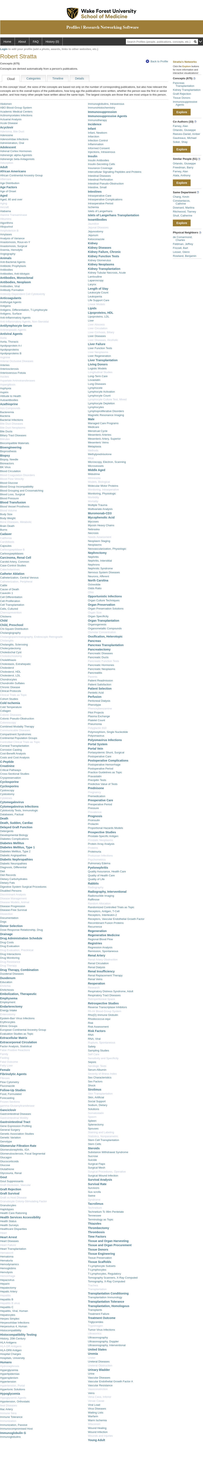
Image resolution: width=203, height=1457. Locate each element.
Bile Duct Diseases (11, 423)
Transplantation (97, 1289)
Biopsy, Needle (9, 459)
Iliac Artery (6, 1409)
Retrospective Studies (103, 1003)
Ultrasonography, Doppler (103, 1341)
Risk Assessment (98, 1026)
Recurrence (95, 926)
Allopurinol (6, 226)
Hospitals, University (12, 1358)
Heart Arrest (8, 1237)
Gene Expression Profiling (16, 1126)
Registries (95, 943)
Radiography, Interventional (107, 891)
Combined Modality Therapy (17, 726)
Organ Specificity (98, 616)
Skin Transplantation (100, 1093)
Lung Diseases (97, 383)
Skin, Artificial (96, 1097)
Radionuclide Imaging (101, 895)
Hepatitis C (7, 1307)
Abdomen (6, 103)
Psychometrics (97, 859)
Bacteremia (7, 412)
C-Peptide (7, 761)
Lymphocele (95, 387)
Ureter (92, 1357)
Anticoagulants (10, 298)
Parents (92, 676)
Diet (2, 871)
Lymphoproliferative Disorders (106, 411)
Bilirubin (5, 439)
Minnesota (94, 478)
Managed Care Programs (103, 423)
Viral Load (94, 1404)
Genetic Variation (10, 1137)
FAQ (36, 41)
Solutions (93, 1109)
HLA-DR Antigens (11, 1346)
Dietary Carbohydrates (13, 879)
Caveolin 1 (6, 593)
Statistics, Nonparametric (103, 1136)
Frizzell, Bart (180, 248)
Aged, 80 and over (11, 199)
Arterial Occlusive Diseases (16, 361)
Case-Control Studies (13, 565)
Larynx (92, 284)
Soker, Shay (180, 141)
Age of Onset (8, 191)
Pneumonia (95, 724)
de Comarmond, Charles (182, 239)
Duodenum (8, 978)
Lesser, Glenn (181, 252)
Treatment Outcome (101, 1318)
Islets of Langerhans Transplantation (113, 215)
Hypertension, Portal (12, 1385)
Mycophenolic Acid (101, 517)
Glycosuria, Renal (11, 1173)
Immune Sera (8, 1413)
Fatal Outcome (9, 1061)
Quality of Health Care (101, 875)
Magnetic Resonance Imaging (106, 415)
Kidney (93, 243)
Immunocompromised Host (16, 1428)
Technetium (95, 1207)
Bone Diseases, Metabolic (16, 522)
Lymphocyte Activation (101, 391)
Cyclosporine (9, 782)
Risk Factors (97, 1031)
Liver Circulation (97, 328)
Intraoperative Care (99, 195)
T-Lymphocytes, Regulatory (104, 1273)
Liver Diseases (97, 336)
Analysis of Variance (12, 238)
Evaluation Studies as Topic (17, 1033)
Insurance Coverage (100, 168)
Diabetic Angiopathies (13, 855)
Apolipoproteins (9, 349)
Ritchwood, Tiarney (184, 211)
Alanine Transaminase (13, 214)
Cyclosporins (9, 786)
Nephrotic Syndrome (100, 568)
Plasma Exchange (99, 716)
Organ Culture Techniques (104, 600)
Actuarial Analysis (11, 119)
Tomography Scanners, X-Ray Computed (113, 1277)
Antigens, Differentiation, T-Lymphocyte (24, 309)
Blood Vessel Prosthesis (14, 506)
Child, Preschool (11, 625)
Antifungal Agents (10, 302)
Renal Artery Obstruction (103, 959)
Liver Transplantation (103, 360)
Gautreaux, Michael (185, 138)
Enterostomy (8, 1014)
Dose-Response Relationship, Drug (21, 929)
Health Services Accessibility (20, 1217)
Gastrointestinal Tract (15, 1122)
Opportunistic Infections (105, 596)
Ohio (91, 592)
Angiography (8, 253)
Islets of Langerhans (100, 211)
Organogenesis (97, 624)
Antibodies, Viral (10, 286)
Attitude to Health (10, 396)
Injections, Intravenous (101, 152)
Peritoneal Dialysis (99, 700)
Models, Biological (99, 481)
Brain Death (7, 525)
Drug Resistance (10, 961)
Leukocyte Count (98, 292)
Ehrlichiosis (7, 989)
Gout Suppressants (11, 1181)
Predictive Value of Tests (103, 784)
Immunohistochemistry (101, 107)
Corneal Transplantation (14, 745)
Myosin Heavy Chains (101, 525)
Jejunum (93, 235)
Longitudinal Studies (100, 372)
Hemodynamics (9, 1264)
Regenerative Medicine (104, 935)
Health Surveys (9, 1225)
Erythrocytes (7, 1022)
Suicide (92, 1159)
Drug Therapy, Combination (19, 970)
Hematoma (7, 1256)
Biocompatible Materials (14, 443)
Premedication (96, 796)
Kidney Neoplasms (101, 264)
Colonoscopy (8, 722)
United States (97, 1349)
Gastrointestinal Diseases (15, 1113)
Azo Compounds (10, 408)
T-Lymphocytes (97, 1269)
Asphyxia (5, 388)
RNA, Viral (94, 1038)
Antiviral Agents (11, 333)
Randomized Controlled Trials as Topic (111, 907)
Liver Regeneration (99, 355)
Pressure (93, 808)
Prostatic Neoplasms (100, 840)
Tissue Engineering (101, 1253)
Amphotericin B (9, 230)
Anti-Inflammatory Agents (15, 317)
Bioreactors (7, 463)
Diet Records (8, 875)
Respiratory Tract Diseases (104, 995)
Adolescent (8, 147)
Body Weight (8, 518)
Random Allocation (99, 903)
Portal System (97, 744)
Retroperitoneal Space (101, 999)
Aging (3, 203)
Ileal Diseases (8, 1405)
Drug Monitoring (10, 957)
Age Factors (8, 187)
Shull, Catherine (182, 215)
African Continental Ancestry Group (21, 175)
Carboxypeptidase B (12, 549)
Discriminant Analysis (13, 894)
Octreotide (94, 584)
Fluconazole (7, 1085)
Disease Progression (12, 906)
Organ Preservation (101, 604)
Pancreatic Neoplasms (101, 669)
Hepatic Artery (8, 1291)
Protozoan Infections (100, 855)
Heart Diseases (9, 1241)
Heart (3, 1232)
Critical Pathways (10, 770)
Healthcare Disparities (13, 1228)
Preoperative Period (100, 804)
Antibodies (6, 269)
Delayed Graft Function (16, 827)
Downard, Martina (183, 207)
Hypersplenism (9, 1377)
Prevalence (95, 812)
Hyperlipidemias (9, 1373)
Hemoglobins (8, 1268)
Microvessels (96, 465)
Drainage (6, 934)
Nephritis (93, 556)
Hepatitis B (6, 1299)
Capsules (6, 545)
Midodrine (94, 474)
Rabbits (93, 883)
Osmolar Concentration (102, 632)
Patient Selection (100, 688)
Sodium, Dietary (97, 1105)
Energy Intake (8, 1010)
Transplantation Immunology (105, 1297)
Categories (33, 78)
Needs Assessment (99, 537)
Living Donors (98, 364)
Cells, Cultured (9, 608)
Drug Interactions (10, 954)
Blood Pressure (9, 498)
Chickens (5, 616)
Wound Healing (97, 1428)
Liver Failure (96, 344)
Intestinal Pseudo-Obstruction (106, 183)
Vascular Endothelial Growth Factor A (110, 1381)
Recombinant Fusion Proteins (106, 922)
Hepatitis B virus (10, 1303)
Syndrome (94, 1199)
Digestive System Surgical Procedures (23, 886)
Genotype (6, 1141)
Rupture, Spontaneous (101, 1042)
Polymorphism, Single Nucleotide (108, 732)
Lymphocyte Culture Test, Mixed (107, 399)
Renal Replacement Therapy (105, 975)
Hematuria (6, 1260)
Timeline (57, 78)
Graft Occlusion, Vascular (15, 1185)
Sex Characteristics (99, 1077)
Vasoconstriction (98, 1389)
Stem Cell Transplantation (103, 1140)
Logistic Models (97, 368)
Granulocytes (8, 1205)
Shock (92, 1085)
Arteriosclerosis (9, 368)
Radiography (95, 887)
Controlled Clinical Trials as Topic (20, 742)
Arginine (5, 357)
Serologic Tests (97, 1066)
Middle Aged (96, 470)
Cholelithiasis (8, 660)
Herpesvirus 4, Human (13, 1326)
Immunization (8, 1420)
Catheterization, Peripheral (16, 581)
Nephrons (94, 564)
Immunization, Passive (13, 1424)
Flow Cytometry (9, 1082)
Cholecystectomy (10, 648)
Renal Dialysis (96, 967)
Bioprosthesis (8, 451)
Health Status (8, 1221)
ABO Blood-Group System (16, 107)
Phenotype (94, 704)
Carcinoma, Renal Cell (15, 557)
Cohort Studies (9, 698)
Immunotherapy (97, 120)
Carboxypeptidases (11, 553)
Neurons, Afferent (98, 576)
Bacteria (5, 415)
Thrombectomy (98, 1228)
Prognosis (95, 816)
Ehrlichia (5, 985)
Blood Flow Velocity (12, 478)
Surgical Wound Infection (103, 1175)
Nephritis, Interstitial (100, 560)
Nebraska (94, 529)
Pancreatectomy (99, 649)
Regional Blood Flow (100, 939)
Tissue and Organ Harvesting (108, 1241)
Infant (92, 128)
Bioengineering (11, 447)
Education (6, 982)
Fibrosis (5, 1078)
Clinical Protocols (10, 691)
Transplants (95, 1309)
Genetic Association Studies (17, 1133)
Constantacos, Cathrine (181, 202)
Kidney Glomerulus (99, 260)
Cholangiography (10, 632)
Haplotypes (7, 1209)
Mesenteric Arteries (99, 434)
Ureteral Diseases (99, 1361)
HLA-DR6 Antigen (11, 1350)
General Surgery (10, 1129)
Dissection (6, 913)
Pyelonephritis (98, 867)
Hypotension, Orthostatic (15, 1401)
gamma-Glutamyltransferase (17, 1105)
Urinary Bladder (99, 1369)
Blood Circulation (10, 471)
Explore (181, 112)
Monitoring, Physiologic (102, 493)
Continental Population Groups (18, 738)
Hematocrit (6, 1252)
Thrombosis (96, 1232)
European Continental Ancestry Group (23, 1029)
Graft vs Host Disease (13, 1197)
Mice (91, 458)
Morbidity (93, 497)
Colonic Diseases (10, 714)
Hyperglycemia (9, 1370)
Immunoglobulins (10, 1436)
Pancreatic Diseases (100, 653)
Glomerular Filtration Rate (18, 1145)
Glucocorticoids (9, 1161)
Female (5, 1070)
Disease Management (13, 898)
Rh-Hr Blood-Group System (104, 1011)
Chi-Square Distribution (14, 628)
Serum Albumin (97, 1069)
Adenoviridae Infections (14, 139)
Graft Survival (9, 1193)
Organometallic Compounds (105, 628)
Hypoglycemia (10, 1393)
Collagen (5, 710)
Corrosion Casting (11, 749)
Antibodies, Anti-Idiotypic (15, 273)
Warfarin (93, 1416)
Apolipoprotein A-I (11, 345)
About (22, 41)
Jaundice (93, 223)
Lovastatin (94, 380)
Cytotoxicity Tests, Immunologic (19, 810)
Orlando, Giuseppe (184, 130)
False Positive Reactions (15, 1050)
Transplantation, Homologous (108, 1306)
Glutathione (7, 1169)
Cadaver (6, 534)
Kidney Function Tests (103, 256)
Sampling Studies (98, 1050)
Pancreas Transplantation (106, 645)
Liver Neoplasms (98, 352)
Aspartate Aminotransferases (17, 380)
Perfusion (95, 696)
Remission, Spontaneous (103, 951)
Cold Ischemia (10, 703)
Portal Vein (95, 748)
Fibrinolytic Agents (13, 1074)
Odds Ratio (95, 588)
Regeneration (97, 931)
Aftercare (5, 179)
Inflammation (95, 144)
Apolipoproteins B (11, 353)
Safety (92, 1046)
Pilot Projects (96, 712)
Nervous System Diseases (104, 572)
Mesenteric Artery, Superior (104, 438)
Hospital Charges (10, 1354)
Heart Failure (8, 1245)
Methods (93, 450)
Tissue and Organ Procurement (110, 1245)
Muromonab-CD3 (100, 513)
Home (7, 41)
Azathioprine (9, 404)
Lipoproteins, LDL (98, 316)
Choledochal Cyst (11, 652)
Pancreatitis (95, 672)
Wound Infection (98, 1432)
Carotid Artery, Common (14, 561)
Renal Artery (96, 955)
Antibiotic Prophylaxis (13, 266)
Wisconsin (94, 1424)
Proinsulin (94, 820)
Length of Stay (98, 288)
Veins (91, 1393)
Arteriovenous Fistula (13, 372)
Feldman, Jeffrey (183, 244)
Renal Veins (95, 979)
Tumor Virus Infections (101, 1329)
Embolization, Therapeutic (18, 994)
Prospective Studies (102, 832)
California (6, 538)
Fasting (4, 1057)
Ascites (4, 376)
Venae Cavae (96, 1400)
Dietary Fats (7, 882)
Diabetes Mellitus (12, 843)
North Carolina (98, 580)
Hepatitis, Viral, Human (14, 1310)
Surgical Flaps (96, 1163)
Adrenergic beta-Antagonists (17, 159)
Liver (91, 320)
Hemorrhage (7, 1276)
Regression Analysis (100, 947)
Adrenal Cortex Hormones (16, 151)
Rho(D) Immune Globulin (103, 1015)
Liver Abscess (96, 324)
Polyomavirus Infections (105, 740)
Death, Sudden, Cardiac (16, 823)
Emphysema (8, 998)
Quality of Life (96, 879)
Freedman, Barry (183, 167)
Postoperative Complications (108, 760)
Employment (7, 1002)
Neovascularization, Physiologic (107, 548)
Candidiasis (7, 541)
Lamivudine (95, 276)
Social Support (97, 1101)
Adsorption (6, 162)
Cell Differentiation (11, 597)
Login (4, 49)
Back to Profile (157, 61)
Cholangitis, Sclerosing (14, 644)
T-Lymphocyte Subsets (102, 1266)
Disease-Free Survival (13, 910)
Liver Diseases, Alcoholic (103, 340)
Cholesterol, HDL (10, 671)
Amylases (6, 234)
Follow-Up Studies (13, 1090)
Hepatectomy (8, 1287)
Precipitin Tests (97, 780)
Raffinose (94, 899)
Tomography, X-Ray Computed (106, 1281)
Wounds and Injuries (100, 1435)
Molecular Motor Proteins (103, 485)
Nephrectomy (97, 552)
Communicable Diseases (15, 730)
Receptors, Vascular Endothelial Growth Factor (116, 919)
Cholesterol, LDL (10, 675)
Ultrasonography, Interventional (107, 1345)
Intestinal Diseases (99, 175)
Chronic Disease (10, 687)
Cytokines (6, 798)
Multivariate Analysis (100, 509)
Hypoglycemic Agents (13, 1397)
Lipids (92, 308)
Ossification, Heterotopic (105, 636)
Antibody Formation (12, 290)
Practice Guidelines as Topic (105, 772)
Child (4, 620)
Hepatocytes (7, 1314)
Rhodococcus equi (99, 1018)
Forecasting (7, 1098)
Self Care (93, 1054)
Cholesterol (7, 667)
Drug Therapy (8, 965)
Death (4, 818)
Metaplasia (94, 446)
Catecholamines (10, 569)
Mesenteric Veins (98, 442)
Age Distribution (9, 183)
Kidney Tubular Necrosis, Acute (107, 272)
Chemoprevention (11, 612)
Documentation (9, 917)
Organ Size (95, 612)
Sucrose (93, 1156)
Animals (6, 258)
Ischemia (93, 207)
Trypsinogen (95, 1325)
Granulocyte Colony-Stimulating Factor (23, 1201)
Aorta (3, 337)
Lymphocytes (96, 407)
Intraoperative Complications (105, 199)
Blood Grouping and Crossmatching (21, 490)
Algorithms (6, 222)
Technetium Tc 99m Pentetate (106, 1211)
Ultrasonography (98, 1337)
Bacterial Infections (11, 419)
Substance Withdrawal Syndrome (108, 1152)
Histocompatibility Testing (18, 1334)
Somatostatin (96, 1113)
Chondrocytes (8, 679)
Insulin (92, 156)
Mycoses (93, 521)
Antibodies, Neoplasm (15, 282)
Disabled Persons (11, 890)
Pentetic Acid (96, 692)
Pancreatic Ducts (98, 657)
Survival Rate (97, 1184)
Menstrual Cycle (97, 431)
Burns (3, 529)
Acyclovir (6, 127)
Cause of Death (9, 589)
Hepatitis (5, 1295)
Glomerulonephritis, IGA (14, 1149)
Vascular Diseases (99, 1377)
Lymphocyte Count (99, 395)
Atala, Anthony (181, 175)
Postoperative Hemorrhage (104, 764)
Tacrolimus (95, 1203)
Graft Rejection (10, 1189)
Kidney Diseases (99, 247)
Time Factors (97, 1236)
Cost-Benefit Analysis (13, 753)
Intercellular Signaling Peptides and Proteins (114, 171)
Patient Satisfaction (99, 684)
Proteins (93, 847)
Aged (4, 195)
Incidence (95, 124)
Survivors (93, 1187)
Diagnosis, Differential (13, 867)
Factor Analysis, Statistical (16, 1046)
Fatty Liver (6, 1065)
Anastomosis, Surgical (13, 246)
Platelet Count (96, 720)
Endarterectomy (11, 1006)
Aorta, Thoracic (9, 341)
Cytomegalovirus (12, 802)
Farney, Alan (180, 126)
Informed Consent (99, 148)
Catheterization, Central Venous (19, 577)
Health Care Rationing (13, 1213)
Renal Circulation (98, 963)
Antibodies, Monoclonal (16, 277)
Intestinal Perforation (100, 179)
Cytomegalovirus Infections (19, 806)
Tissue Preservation (100, 1257)
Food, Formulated (11, 1094)
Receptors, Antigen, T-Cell (104, 911)
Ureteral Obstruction (100, 1365)
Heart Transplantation (13, 1248)
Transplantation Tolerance (106, 1301)
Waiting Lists (95, 1412)
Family (4, 1054)
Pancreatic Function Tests (103, 661)
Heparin (5, 1283)
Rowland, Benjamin (184, 255)
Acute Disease (9, 123)
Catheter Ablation (12, 573)
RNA (91, 1034)
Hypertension (8, 1381)
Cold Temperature (11, 707)
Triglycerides (95, 1322)
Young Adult (96, 1440)
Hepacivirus (7, 1280)
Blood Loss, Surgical (12, 494)
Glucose (5, 1165)
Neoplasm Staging (99, 541)
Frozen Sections (10, 1101)
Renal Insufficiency (101, 971)
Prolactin (93, 824)
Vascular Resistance (100, 1385)
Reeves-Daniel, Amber (186, 134)
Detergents (7, 831)
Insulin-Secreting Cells (101, 164)
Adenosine (6, 135)
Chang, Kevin (181, 196)
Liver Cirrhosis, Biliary (101, 332)
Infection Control (98, 140)
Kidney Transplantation (104, 268)
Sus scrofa (94, 1191)
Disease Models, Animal (14, 902)
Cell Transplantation (12, 604)
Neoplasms (95, 544)
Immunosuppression (102, 112)
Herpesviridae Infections (14, 1322)
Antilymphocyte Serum (16, 325)
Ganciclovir (8, 1110)
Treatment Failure (98, 1313)
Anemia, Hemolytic (11, 249)
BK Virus (5, 467)
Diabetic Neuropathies (13, 863)
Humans (6, 1362)
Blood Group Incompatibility (17, 486)
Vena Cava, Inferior (99, 1396)
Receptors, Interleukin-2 (102, 915)
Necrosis (93, 533)
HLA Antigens (8, 1342)
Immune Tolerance (11, 1417)
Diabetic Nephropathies (16, 859)
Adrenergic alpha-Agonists (16, 155)
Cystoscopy (7, 790)
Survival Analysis (100, 1179)
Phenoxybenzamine (100, 708)
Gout (3, 1177)
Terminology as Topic (100, 1219)
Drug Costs (7, 942)
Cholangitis (7, 640)
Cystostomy (7, 794)
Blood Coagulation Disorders (17, 475)
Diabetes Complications (14, 838)
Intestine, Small (97, 187)
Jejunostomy (95, 231)
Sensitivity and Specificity (103, 1058)
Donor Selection (11, 926)
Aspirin (4, 392)
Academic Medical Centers (16, 111)
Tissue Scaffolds (99, 1262)
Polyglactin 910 (97, 728)
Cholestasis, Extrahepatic (15, 664)
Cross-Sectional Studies (14, 773)
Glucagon (6, 1157)
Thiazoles (94, 1223)
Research (94, 987)
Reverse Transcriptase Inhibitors (107, 1007)
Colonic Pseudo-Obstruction (17, 718)
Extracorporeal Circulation (18, 1042)
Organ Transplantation (103, 620)
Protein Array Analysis (101, 843)
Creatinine (7, 766)
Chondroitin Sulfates (12, 683)
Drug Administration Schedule (21, 938)
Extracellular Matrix (13, 1038)
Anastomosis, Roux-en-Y (15, 242)
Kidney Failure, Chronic (104, 252)
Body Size (6, 514)
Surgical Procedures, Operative (107, 1171)
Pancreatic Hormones (101, 665)
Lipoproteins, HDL (100, 312)
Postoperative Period (100, 768)
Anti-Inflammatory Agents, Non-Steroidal (24, 321)
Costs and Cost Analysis (15, 757)
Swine (91, 1195)
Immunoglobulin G (13, 1433)
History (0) (52, 41)
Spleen (92, 1120)
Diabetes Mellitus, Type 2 (15, 851)
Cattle (3, 585)
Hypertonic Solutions (12, 1389)
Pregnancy (94, 792)
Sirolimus (94, 1089)
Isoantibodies (97, 219)
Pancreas (94, 641)
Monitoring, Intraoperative (103, 489)
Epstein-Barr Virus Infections (17, 1018)
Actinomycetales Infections (16, 115)
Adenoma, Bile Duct (12, 131)
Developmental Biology (14, 835)
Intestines (95, 191)
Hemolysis (6, 1272)
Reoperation (96, 983)
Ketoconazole (96, 239)
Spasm (92, 1116)
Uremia (93, 1353)
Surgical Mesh (96, 1167)
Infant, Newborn (97, 132)
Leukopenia (95, 296)
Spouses (93, 1128)
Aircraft (4, 207)
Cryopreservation (10, 777)
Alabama (5, 211)
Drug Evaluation (10, 946)
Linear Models (96, 304)
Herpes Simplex (9, 1318)
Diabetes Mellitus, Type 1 (17, 847)
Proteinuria (94, 851)
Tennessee (94, 1215)
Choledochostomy (11, 656)
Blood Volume (8, 510)
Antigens (5, 305)
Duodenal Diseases (12, 973)
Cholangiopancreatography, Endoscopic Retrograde (31, 636)
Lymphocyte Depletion (101, 403)
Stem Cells (94, 1144)
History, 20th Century (13, 1338)
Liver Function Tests (100, 348)
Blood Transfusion (13, 502)
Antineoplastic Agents (13, 329)
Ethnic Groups (8, 1026)
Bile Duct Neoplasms (13, 427)
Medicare (93, 427)
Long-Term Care (98, 376)
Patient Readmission (100, 680)
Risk (90, 1022)
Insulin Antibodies (98, 160)
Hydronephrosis (9, 1366)
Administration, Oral (12, 143)
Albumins (5, 218)
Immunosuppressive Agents (107, 116)
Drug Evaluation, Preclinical (17, 950)
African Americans (13, 171)
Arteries (5, 365)
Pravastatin (95, 776)
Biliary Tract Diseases (13, 435)
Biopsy (5, 455)
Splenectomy (96, 1124)
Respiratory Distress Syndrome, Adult (110, 991)
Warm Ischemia (97, 1420)
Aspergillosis (8, 384)
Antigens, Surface (11, 313)
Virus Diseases (97, 1408)
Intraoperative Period (100, 203)
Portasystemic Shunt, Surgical (106, 752)
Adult (4, 167)
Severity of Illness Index (102, 1073)
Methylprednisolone (100, 454)
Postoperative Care (99, 756)
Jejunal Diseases (98, 227)
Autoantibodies (9, 400)
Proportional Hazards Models (105, 828)
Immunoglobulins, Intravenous (106, 103)
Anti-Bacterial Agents (13, 262)
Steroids (94, 1148)
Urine (91, 1373)
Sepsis (92, 1062)
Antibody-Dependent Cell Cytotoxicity (22, 294)
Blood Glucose (9, 482)
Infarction (93, 136)
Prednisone (96, 788)
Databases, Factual (12, 814)
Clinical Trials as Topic (13, 694)
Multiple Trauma (97, 505)
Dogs (3, 921)
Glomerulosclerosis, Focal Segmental (22, 1153)
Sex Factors (95, 1081)
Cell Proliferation (10, 601)
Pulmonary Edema (99, 863)
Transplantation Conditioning (108, 1293)
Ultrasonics (94, 1333)
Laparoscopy (95, 280)
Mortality (93, 501)
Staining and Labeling (101, 1132)
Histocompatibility (10, 1330)
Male (91, 419)
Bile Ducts (6, 431)
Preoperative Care (100, 800)
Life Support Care (98, 300)
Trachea (93, 1285)
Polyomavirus (96, 735)
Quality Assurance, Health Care (107, 871)
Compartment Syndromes (15, 734)
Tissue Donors (98, 1249)
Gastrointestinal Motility (14, 1117)
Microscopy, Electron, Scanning (107, 461)
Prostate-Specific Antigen (103, 836)
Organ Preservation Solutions (106, 608)
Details (79, 78)
